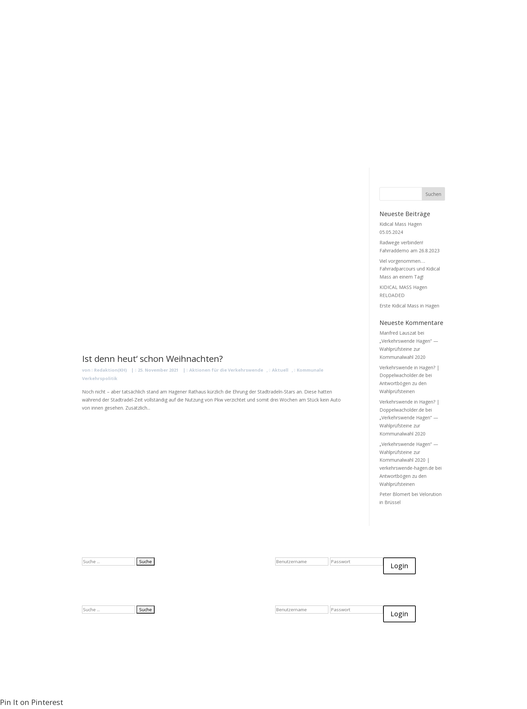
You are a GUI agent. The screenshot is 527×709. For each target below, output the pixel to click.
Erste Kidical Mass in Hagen (409, 305)
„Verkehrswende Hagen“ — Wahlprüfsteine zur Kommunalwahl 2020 (408, 349)
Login (399, 565)
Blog (240, 37)
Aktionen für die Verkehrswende (226, 370)
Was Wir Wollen (211, 37)
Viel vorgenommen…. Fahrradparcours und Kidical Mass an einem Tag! (409, 269)
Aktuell (280, 370)
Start (181, 37)
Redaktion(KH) (110, 370)
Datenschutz (305, 37)
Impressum (339, 37)
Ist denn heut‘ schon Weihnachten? (152, 358)
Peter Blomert (394, 494)
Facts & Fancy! (268, 37)
